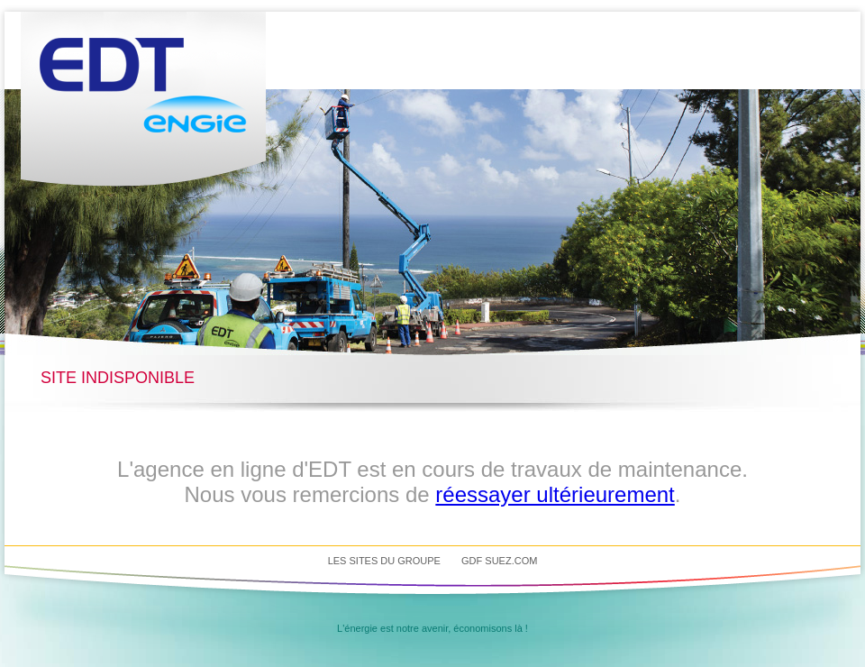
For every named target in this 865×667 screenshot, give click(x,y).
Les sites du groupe (384, 560)
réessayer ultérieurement (554, 494)
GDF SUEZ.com (499, 560)
